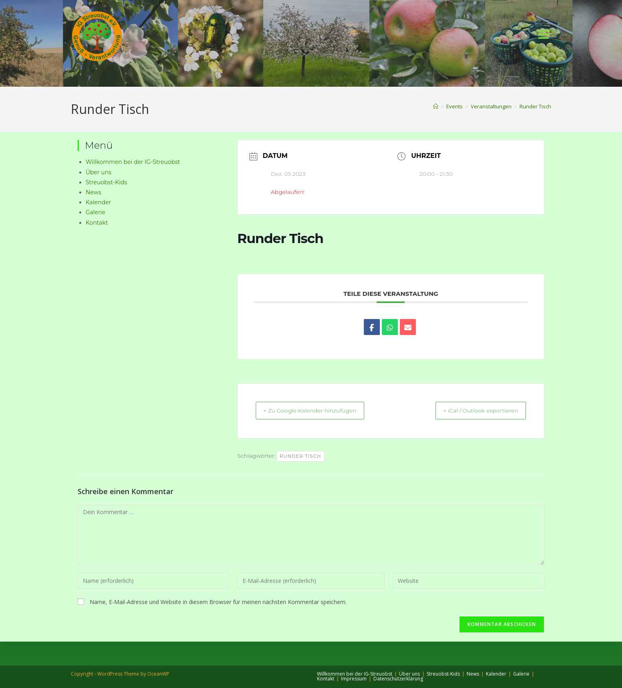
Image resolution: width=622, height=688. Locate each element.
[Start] (435, 106)
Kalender (98, 202)
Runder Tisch (535, 106)
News (93, 192)
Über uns (98, 172)
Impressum (354, 678)
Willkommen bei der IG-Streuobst (133, 162)
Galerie (95, 212)
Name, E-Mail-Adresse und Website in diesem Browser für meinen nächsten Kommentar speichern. (218, 602)
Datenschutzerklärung (398, 678)
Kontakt (97, 222)
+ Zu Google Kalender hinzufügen (317, 411)
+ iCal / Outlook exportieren (474, 411)
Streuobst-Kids (106, 182)
